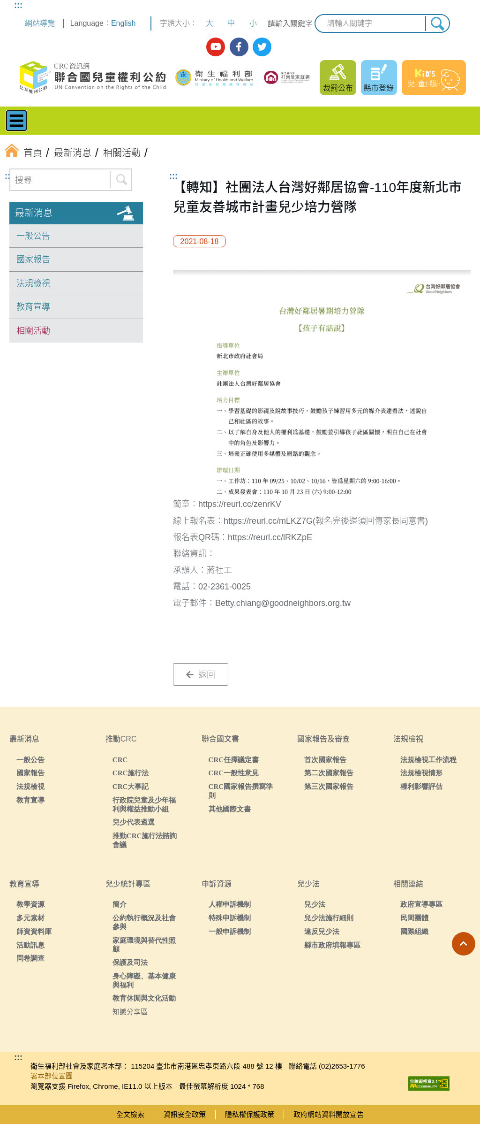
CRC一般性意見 (234, 772)
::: (18, 5)
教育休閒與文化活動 (144, 998)
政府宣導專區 (421, 904)
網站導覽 (40, 23)
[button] (463, 944)
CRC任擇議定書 (234, 759)
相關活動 (33, 331)
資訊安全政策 (185, 1114)
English (123, 23)
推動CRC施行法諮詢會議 (144, 840)
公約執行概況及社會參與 (144, 922)
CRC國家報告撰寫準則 (241, 791)
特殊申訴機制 (230, 917)
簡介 (119, 904)
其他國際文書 (230, 808)
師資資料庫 (34, 931)
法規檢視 (33, 283)
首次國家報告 (325, 759)
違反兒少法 (321, 931)
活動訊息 (30, 944)
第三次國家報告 (328, 786)
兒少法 (314, 904)
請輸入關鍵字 (290, 24)
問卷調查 (30, 958)
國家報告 (33, 259)
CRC (120, 759)
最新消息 (33, 213)
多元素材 (30, 917)
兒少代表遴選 (133, 822)
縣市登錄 (379, 88)
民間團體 (414, 917)
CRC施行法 (130, 772)
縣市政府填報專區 (332, 944)
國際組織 (414, 931)
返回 (200, 675)
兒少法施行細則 (328, 917)
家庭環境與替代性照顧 (144, 945)
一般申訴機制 (230, 931)
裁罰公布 (338, 88)
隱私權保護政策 (249, 1114)
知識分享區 (130, 1012)
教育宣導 (33, 307)
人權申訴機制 (230, 904)
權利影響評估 (421, 786)
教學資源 (30, 904)
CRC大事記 (130, 786)
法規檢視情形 (421, 772)
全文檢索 (130, 1114)
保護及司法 (130, 962)
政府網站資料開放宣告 (328, 1114)
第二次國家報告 (328, 772)
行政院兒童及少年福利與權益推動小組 (144, 804)
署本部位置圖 (51, 1076)
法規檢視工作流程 (428, 759)
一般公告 (33, 236)
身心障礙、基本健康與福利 (144, 980)
